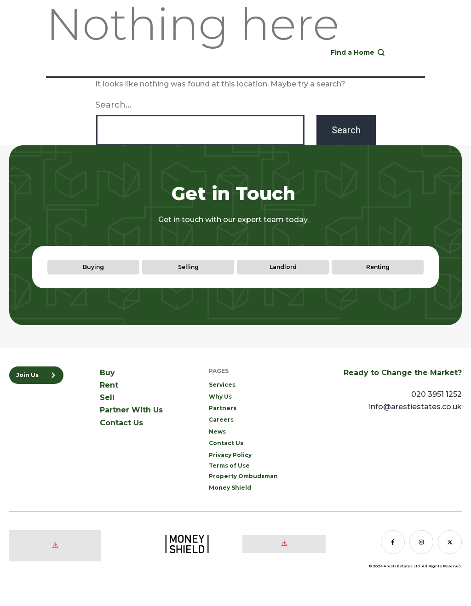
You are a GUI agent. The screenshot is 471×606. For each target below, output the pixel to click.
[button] (424, 52)
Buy (351, 34)
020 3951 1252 (274, 50)
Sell (400, 34)
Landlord (431, 34)
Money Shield (230, 487)
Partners (222, 408)
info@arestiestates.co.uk (415, 406)
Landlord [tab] (283, 266)
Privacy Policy (230, 455)
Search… (113, 105)
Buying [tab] (93, 266)
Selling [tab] (188, 266)
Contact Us (121, 422)
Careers (221, 419)
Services (222, 384)
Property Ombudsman (243, 476)
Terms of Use (229, 465)
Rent (376, 34)
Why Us (220, 396)
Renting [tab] (378, 266)
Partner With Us (131, 410)
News (217, 431)
